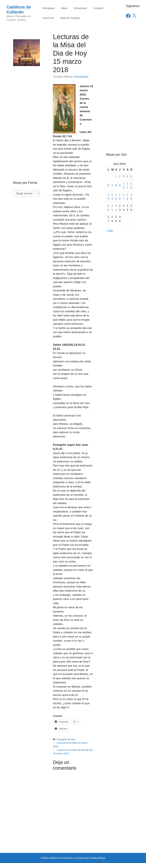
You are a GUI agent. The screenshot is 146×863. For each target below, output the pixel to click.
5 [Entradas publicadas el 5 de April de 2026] (131, 176)
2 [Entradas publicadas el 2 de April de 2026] (120, 176)
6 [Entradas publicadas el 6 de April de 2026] (108, 185)
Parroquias (49, 8)
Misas (64, 8)
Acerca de (48, 18)
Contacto (98, 8)
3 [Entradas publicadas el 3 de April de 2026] (123, 176)
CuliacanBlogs (97, 857)
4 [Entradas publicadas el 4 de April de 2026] (127, 176)
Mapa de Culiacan (70, 18)
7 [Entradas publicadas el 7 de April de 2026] (112, 185)
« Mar (109, 230)
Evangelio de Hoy (66, 739)
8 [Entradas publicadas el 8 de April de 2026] (116, 185)
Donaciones (80, 8)
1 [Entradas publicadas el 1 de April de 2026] (116, 176)
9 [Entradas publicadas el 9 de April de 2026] (120, 185)
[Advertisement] (26, 116)
